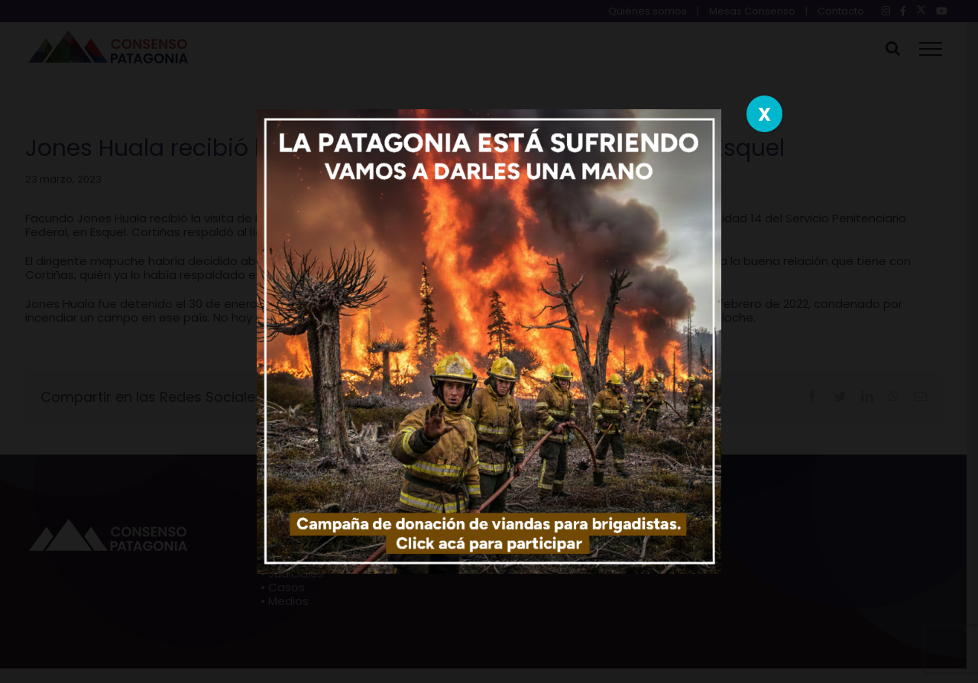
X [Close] (764, 114)
